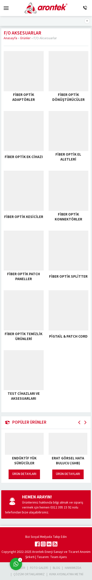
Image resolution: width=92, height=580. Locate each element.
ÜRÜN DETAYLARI (24, 473)
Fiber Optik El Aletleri (68, 157)
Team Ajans (58, 557)
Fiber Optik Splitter (68, 276)
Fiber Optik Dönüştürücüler (68, 97)
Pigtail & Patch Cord (68, 336)
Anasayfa (10, 38)
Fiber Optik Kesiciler (23, 216)
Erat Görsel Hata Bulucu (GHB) (68, 461)
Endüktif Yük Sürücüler (24, 461)
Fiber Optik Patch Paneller (23, 277)
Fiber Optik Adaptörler (23, 97)
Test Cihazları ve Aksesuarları (24, 396)
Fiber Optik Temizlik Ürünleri (23, 337)
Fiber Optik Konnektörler (68, 217)
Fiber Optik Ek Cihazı (24, 157)
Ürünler (25, 38)
